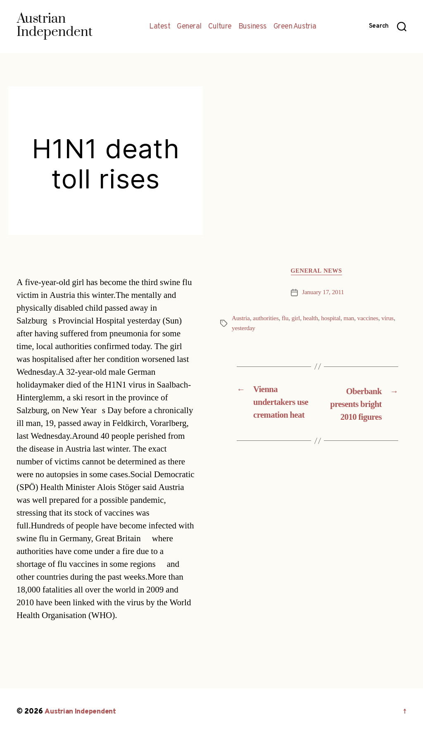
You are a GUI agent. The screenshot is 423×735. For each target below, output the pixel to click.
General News (317, 272)
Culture (220, 26)
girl (297, 320)
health (313, 320)
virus (392, 320)
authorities (267, 320)
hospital (334, 320)
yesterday (244, 329)
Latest (159, 26)
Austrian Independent (81, 711)
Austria (241, 320)
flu (286, 320)
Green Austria (294, 26)
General (189, 26)
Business (252, 26)
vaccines (372, 320)
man (352, 320)
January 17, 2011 (323, 293)
